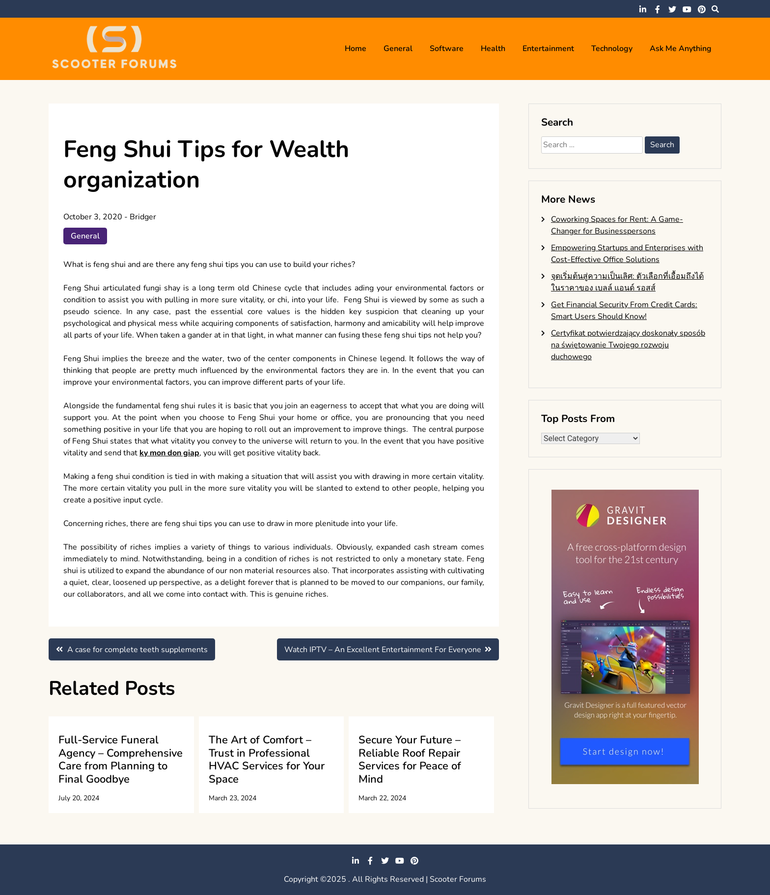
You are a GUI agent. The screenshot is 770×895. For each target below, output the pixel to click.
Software (447, 48)
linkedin (643, 9)
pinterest (702, 9)
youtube (687, 9)
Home (355, 48)
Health (493, 48)
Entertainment (548, 48)
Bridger (143, 216)
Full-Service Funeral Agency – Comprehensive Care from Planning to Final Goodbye (120, 759)
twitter (672, 9)
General (398, 48)
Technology (611, 48)
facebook (657, 9)
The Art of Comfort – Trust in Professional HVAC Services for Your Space (267, 759)
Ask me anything (681, 48)
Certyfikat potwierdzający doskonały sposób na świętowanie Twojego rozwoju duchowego (628, 345)
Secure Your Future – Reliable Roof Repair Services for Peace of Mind (409, 759)
